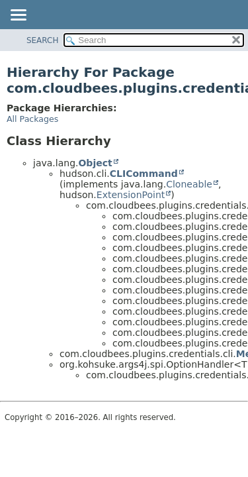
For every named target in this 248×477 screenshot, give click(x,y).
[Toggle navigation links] (18, 16)
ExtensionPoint (131, 194)
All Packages (32, 119)
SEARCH (42, 40)
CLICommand (144, 173)
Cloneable (189, 184)
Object (95, 163)
